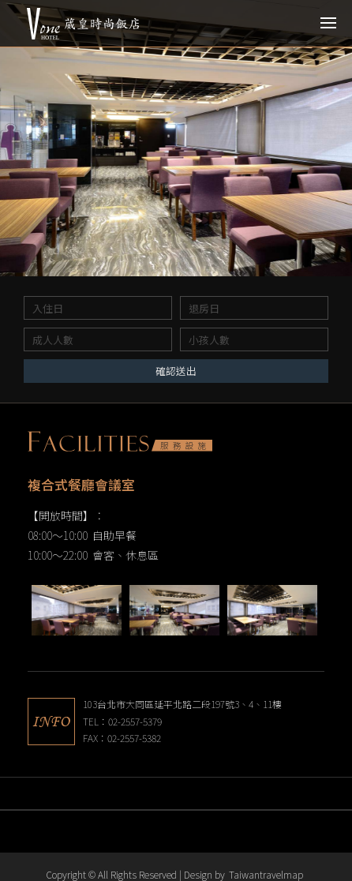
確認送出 (176, 370)
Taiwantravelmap (266, 874)
